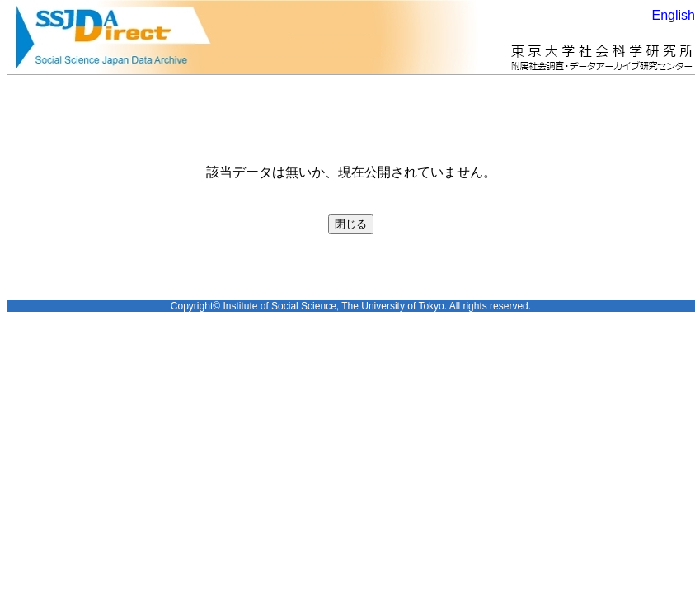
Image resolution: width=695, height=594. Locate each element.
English (673, 15)
